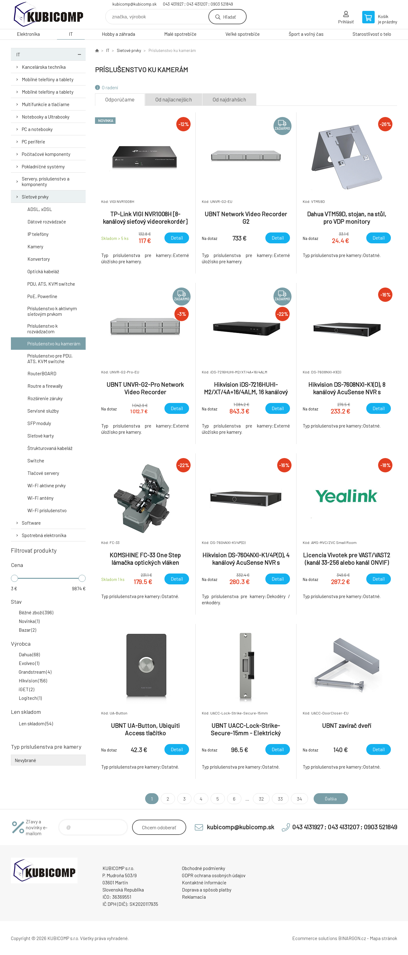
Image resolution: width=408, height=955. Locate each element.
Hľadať (229, 17)
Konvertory (38, 259)
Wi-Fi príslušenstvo (47, 510)
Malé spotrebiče (180, 34)
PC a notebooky (37, 129)
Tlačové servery (43, 473)
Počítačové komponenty (46, 154)
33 (278, 799)
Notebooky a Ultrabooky (45, 116)
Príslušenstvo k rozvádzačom (42, 328)
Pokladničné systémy (43, 166)
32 (259, 799)
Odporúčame (120, 99)
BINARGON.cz (352, 938)
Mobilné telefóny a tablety (48, 79)
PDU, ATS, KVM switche (51, 284)
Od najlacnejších (173, 99)
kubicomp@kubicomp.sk (134, 4)
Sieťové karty (40, 435)
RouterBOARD (41, 373)
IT (71, 34)
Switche (35, 460)
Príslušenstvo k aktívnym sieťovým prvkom (52, 311)
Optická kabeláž (43, 271)
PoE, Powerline (42, 296)
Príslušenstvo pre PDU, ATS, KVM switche (50, 358)
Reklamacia (194, 897)
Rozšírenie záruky (45, 398)
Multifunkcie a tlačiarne (45, 104)
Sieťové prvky (35, 196)
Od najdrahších (229, 99)
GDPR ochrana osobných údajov (213, 875)
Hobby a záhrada (118, 34)
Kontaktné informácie (204, 882)
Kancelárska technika (44, 67)
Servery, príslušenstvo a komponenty (45, 181)
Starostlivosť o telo (372, 34)
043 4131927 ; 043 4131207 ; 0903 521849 (198, 4)
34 (297, 799)
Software (31, 523)
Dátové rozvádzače (46, 221)
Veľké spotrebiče (242, 34)
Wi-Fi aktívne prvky (46, 485)
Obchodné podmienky (203, 868)
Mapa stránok (383, 938)
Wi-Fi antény (40, 498)
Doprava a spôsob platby (206, 889)
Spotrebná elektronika (44, 535)
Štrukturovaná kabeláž (50, 448)
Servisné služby (43, 411)
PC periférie (33, 141)
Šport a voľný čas (306, 34)
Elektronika (28, 34)
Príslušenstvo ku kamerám (53, 343)
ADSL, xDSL (39, 209)
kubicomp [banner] (48, 14)
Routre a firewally (45, 386)
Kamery (35, 246)
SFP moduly (39, 423)
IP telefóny (38, 234)
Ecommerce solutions (314, 938)
